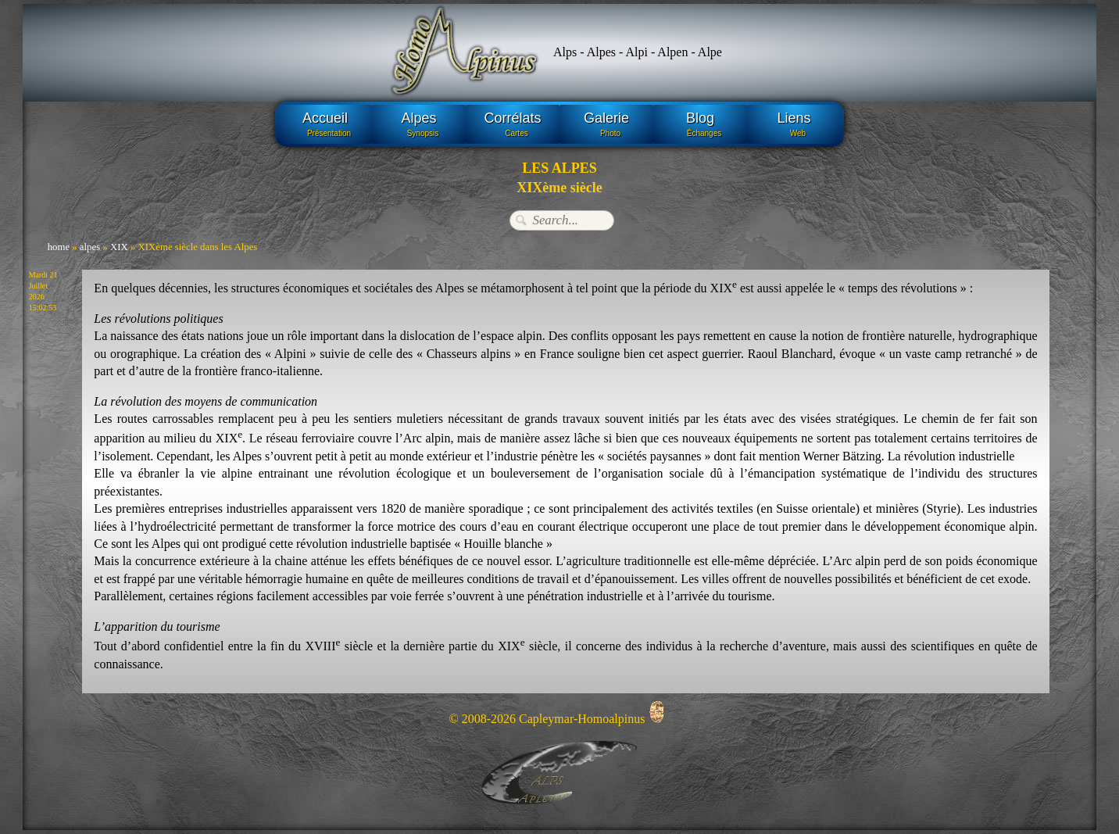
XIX (119, 247)
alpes (90, 247)
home (59, 247)
